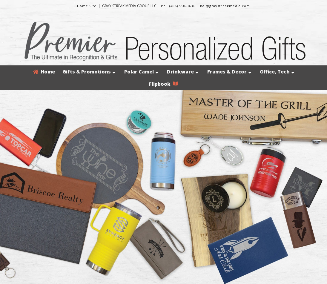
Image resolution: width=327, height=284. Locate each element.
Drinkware (182, 71)
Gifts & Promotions (88, 71)
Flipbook (163, 84)
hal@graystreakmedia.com (225, 6)
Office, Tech (277, 71)
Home (44, 71)
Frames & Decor (229, 71)
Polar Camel (141, 71)
